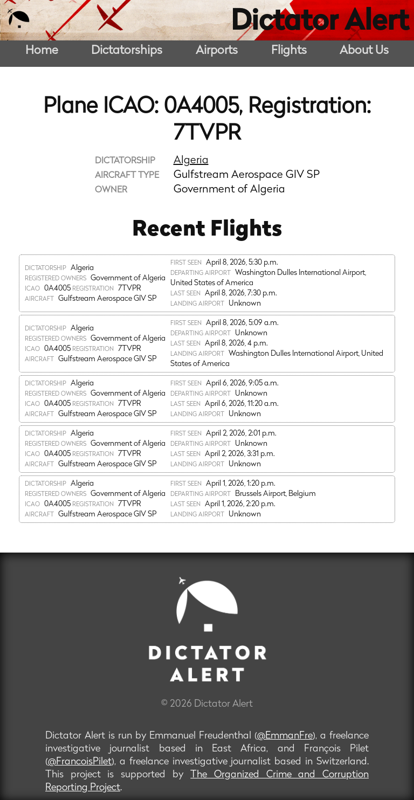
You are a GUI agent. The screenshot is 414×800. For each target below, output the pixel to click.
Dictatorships (126, 51)
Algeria (191, 160)
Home (41, 51)
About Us (364, 51)
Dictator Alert (320, 23)
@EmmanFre (285, 736)
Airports (217, 51)
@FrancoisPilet (80, 762)
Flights (289, 51)
